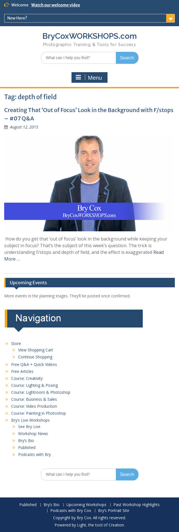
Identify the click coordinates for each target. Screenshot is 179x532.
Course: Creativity (27, 378)
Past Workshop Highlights (136, 505)
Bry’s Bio (26, 440)
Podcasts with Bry (34, 454)
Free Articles (22, 371)
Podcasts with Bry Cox (70, 510)
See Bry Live (29, 426)
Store (16, 343)
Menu (89, 77)
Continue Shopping (35, 356)
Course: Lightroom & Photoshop (40, 392)
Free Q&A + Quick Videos (34, 364)
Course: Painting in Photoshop (38, 413)
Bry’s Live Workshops (30, 420)
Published (26, 447)
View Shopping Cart (35, 350)
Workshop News (33, 433)
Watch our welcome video (55, 5)
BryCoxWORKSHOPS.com (89, 36)
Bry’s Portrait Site (113, 510)
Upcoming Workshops (86, 505)
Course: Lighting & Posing (34, 385)
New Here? (17, 18)
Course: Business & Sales (34, 399)
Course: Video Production (34, 406)
